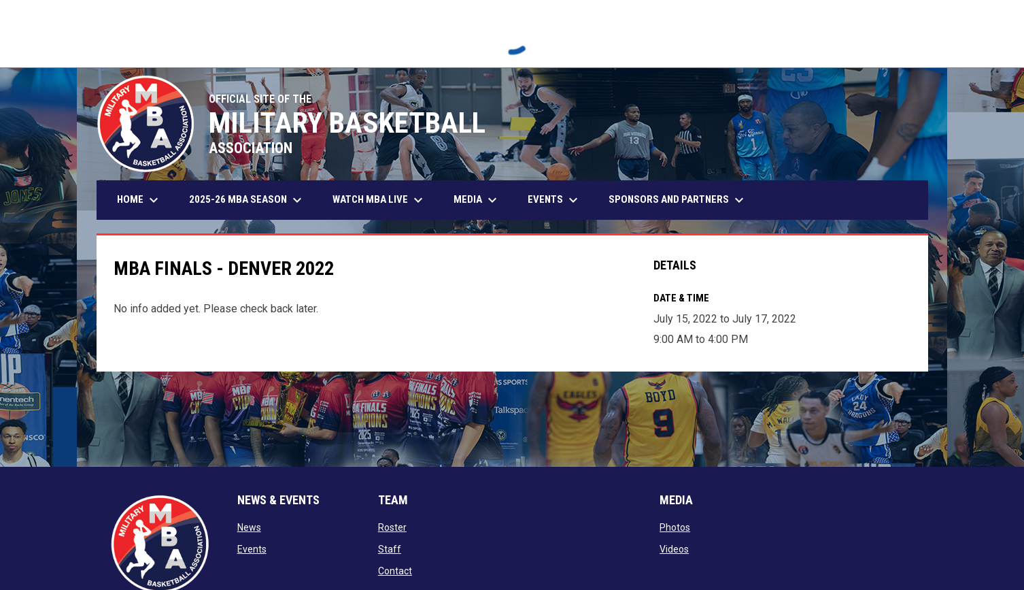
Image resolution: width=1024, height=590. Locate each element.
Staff (389, 549)
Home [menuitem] (139, 200)
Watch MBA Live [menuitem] (384, 200)
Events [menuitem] (554, 200)
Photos (675, 527)
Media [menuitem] (477, 200)
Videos (674, 549)
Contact (395, 571)
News (249, 527)
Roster (392, 527)
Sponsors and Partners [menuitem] (678, 200)
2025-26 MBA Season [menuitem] (247, 200)
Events (252, 549)
